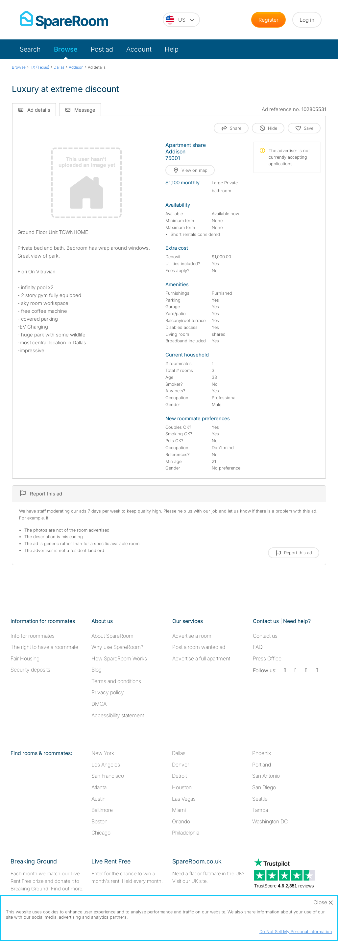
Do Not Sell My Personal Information (295, 931)
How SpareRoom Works (119, 658)
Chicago (100, 832)
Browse (66, 49)
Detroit (179, 775)
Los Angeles (105, 764)
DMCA (99, 703)
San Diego (264, 787)
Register (268, 19)
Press (267, 658)
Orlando (181, 821)
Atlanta (99, 787)
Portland (261, 764)
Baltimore (102, 810)
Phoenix (261, 753)
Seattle (260, 798)
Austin (98, 798)
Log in (307, 19)
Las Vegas (184, 798)
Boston (99, 821)
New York (102, 753)
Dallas (178, 753)
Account (139, 49)
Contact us (265, 635)
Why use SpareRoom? (117, 647)
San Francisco (107, 775)
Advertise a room (191, 635)
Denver (180, 764)
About (112, 635)
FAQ (258, 647)
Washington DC (270, 821)
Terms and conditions (116, 681)
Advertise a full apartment (201, 658)
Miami (179, 810)
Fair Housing (25, 658)
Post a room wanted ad (198, 647)
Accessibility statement (117, 715)
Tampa (260, 810)
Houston (182, 787)
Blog (96, 669)
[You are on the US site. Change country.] (181, 19)
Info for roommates (33, 635)
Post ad (102, 49)
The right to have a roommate (44, 647)
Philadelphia (185, 832)
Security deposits (30, 669)
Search (30, 49)
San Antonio (266, 775)
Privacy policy (107, 692)
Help (172, 49)
